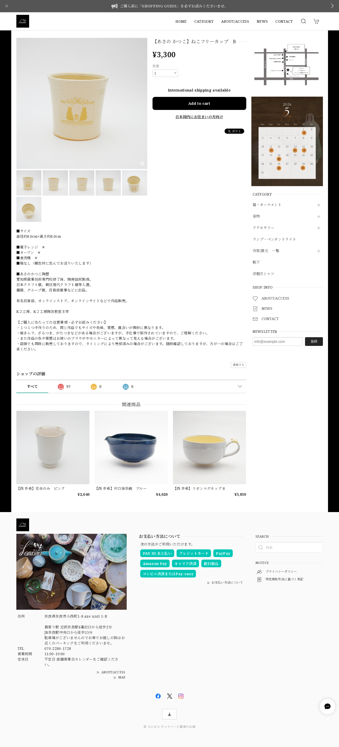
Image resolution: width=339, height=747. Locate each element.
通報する (238, 365)
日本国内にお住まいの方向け (199, 116)
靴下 (256, 262)
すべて (32, 386)
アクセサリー (264, 228)
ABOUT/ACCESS (235, 21)
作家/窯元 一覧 (266, 251)
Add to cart (199, 103)
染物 (256, 216)
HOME (181, 21)
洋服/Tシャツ (263, 274)
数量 (156, 66)
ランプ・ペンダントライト (274, 239)
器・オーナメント (267, 205)
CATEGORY (204, 21)
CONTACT (284, 21)
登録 (314, 341)
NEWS (262, 21)
